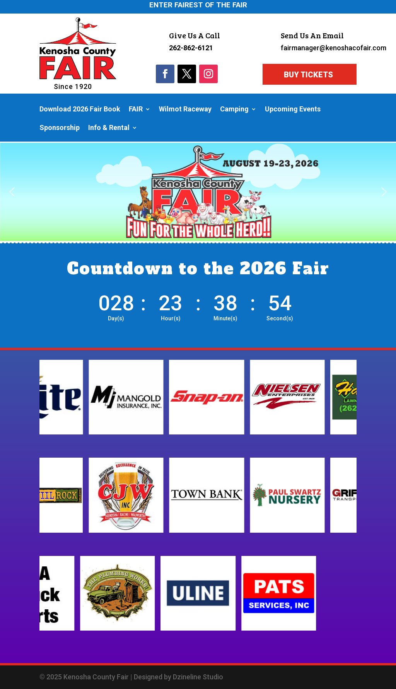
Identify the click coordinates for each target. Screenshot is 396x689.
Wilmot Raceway (185, 109)
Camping (234, 109)
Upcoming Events (293, 109)
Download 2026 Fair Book (79, 109)
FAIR (136, 109)
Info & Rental (109, 128)
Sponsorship (59, 128)
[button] (12, 192)
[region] (198, 192)
